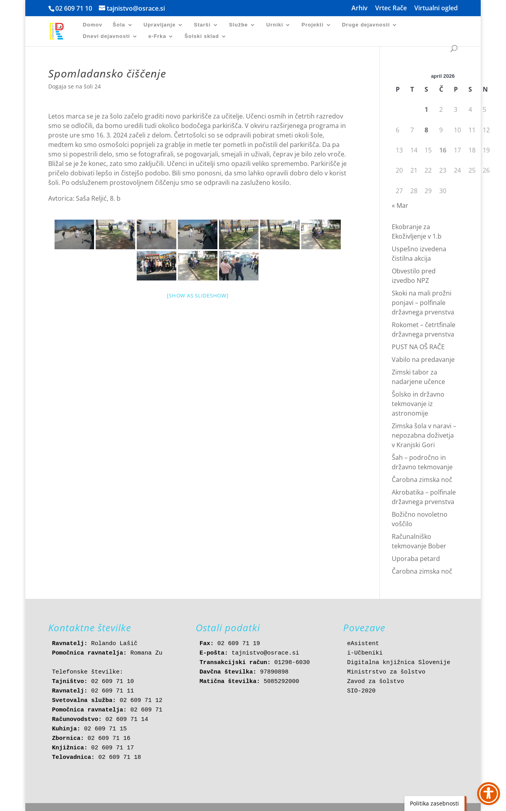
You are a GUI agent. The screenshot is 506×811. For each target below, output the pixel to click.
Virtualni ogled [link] (436, 8)
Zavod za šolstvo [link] (375, 681)
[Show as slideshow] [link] (197, 295)
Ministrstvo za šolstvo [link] (386, 672)
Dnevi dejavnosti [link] (106, 36)
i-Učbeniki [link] (365, 653)
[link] (61, 30)
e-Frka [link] (157, 36)
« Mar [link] (400, 205)
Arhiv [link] (359, 8)
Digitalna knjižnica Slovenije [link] (398, 662)
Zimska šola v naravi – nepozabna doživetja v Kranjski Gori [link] (424, 435)
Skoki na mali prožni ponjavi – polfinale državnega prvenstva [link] (423, 302)
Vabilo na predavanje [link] (423, 359)
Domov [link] (92, 25)
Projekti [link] (313, 25)
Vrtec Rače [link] (391, 8)
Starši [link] (202, 25)
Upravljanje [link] (159, 25)
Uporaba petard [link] (416, 558)
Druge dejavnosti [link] (366, 25)
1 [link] (426, 109)
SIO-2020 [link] (361, 691)
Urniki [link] (274, 25)
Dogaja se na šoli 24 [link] (74, 86)
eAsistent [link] (363, 643)
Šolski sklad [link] (202, 36)
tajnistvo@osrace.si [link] (265, 653)
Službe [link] (238, 25)
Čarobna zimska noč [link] (422, 479)
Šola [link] (119, 25)
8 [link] (426, 130)
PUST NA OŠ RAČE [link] (418, 346)
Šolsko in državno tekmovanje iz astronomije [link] (418, 404)
